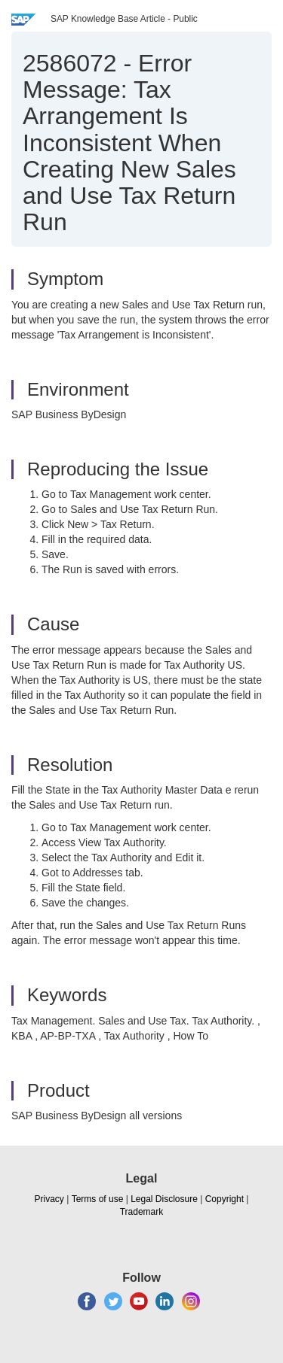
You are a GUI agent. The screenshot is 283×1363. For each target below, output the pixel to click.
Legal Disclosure (164, 1199)
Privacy (49, 1199)
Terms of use (98, 1199)
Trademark (142, 1212)
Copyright (224, 1199)
